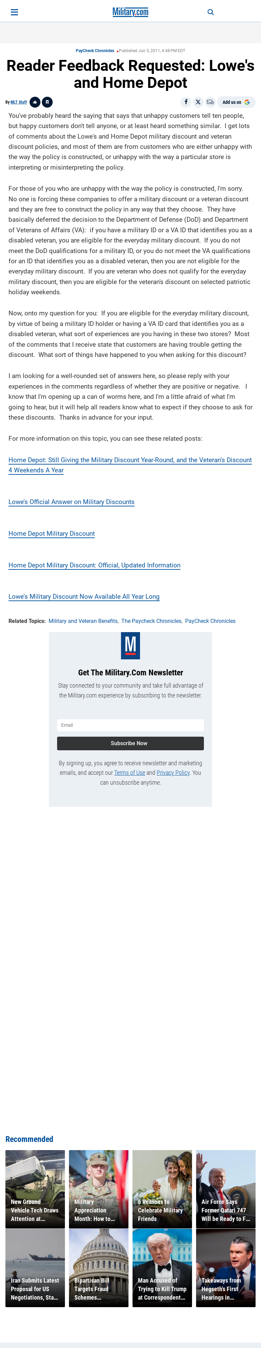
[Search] (210, 12)
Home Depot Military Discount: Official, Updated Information (94, 565)
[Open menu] (14, 12)
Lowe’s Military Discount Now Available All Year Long (84, 596)
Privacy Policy (173, 772)
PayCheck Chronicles (95, 50)
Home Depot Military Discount (51, 533)
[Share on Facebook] (185, 102)
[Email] (210, 102)
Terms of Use (129, 772)
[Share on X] (198, 102)
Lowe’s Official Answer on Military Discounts (71, 502)
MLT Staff (19, 102)
